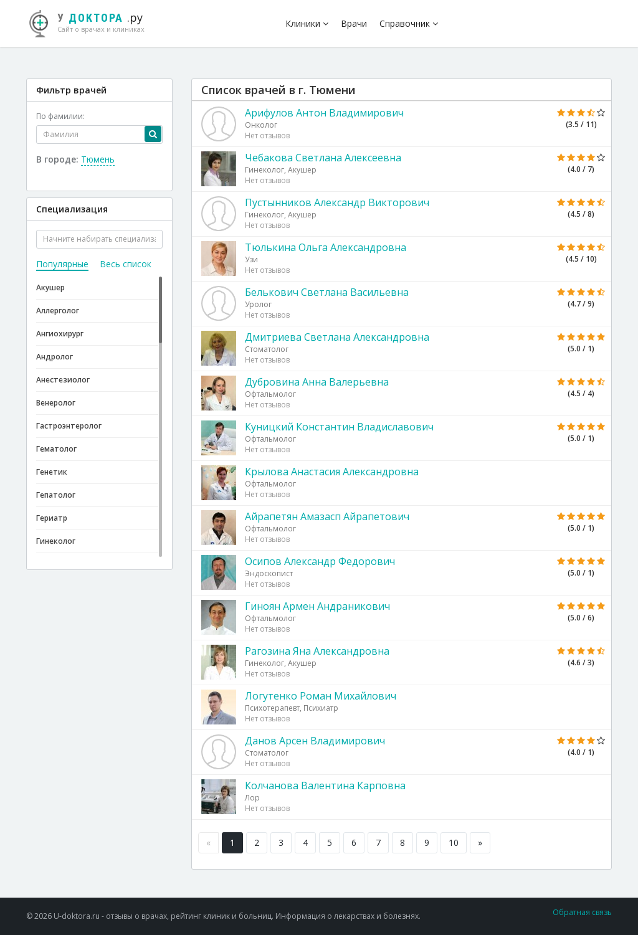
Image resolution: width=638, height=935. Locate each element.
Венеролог (55, 402)
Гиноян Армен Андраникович (317, 606)
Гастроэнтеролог (69, 425)
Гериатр (51, 518)
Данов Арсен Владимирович (315, 741)
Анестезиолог (63, 379)
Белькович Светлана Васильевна (327, 292)
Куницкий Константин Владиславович (339, 427)
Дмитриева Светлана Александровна (337, 337)
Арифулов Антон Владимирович (324, 113)
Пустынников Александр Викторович (337, 202)
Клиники (306, 23)
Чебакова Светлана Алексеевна (323, 157)
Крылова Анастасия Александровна (332, 471)
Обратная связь (582, 912)
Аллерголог (57, 310)
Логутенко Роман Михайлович (320, 696)
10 (454, 842)
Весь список (125, 264)
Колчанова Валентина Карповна (325, 785)
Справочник (408, 23)
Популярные (62, 264)
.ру (91, 22)
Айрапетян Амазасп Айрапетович (327, 516)
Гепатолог (55, 495)
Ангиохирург (59, 333)
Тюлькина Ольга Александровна (325, 247)
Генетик (51, 472)
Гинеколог (55, 541)
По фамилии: (60, 116)
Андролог (54, 356)
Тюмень (98, 159)
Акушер (50, 287)
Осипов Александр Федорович (320, 561)
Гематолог (56, 449)
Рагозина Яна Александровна (317, 651)
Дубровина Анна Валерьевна (317, 382)
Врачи (354, 23)
